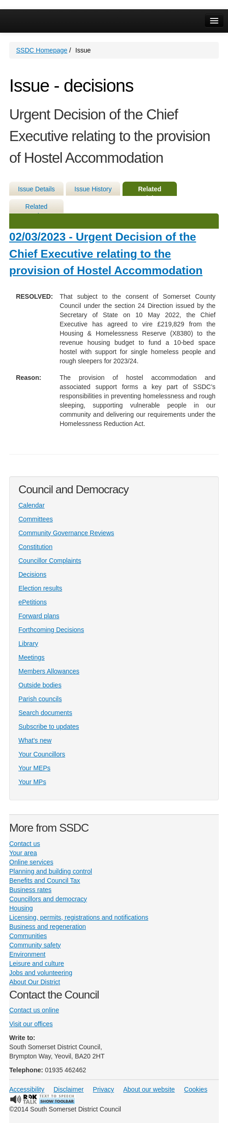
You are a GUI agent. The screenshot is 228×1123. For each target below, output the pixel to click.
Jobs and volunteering (40, 972)
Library (28, 643)
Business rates (30, 889)
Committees (35, 519)
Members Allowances (48, 671)
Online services (31, 862)
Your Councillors (41, 754)
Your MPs (32, 782)
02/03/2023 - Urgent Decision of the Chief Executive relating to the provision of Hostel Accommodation (106, 254)
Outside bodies (39, 685)
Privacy (103, 1089)
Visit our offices (31, 1024)
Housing (21, 908)
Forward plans (38, 616)
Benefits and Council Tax (44, 880)
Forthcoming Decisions (51, 629)
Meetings (31, 657)
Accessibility (26, 1089)
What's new (35, 740)
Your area (23, 853)
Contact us (24, 843)
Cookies (196, 1089)
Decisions (32, 574)
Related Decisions (149, 190)
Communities (28, 936)
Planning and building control (50, 871)
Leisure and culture (36, 963)
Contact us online (34, 1010)
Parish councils (40, 699)
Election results (40, 588)
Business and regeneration (47, 926)
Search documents (45, 712)
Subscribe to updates (48, 726)
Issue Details (36, 189)
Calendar (31, 505)
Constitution (35, 546)
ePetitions (32, 602)
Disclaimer (68, 1089)
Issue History (93, 189)
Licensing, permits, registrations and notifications (78, 917)
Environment (27, 954)
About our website (149, 1089)
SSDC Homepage (41, 50)
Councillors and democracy (48, 899)
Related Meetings (36, 208)
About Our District (34, 982)
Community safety (35, 945)
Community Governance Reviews (66, 533)
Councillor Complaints (49, 560)
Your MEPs (34, 768)
